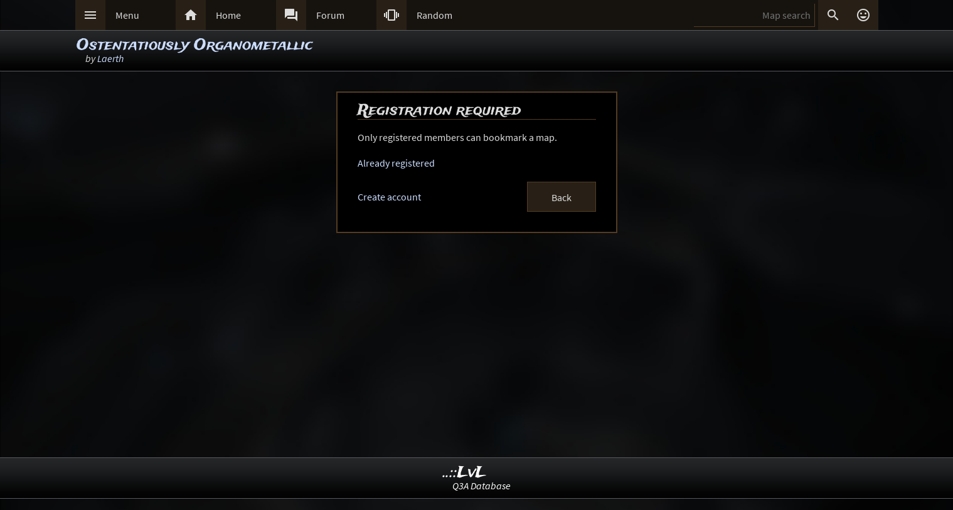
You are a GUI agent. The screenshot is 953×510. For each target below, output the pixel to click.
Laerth (110, 58)
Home (228, 15)
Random (434, 15)
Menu (127, 15)
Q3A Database (481, 485)
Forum (330, 15)
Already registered (396, 163)
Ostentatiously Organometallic (195, 45)
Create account (389, 196)
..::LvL (465, 473)
